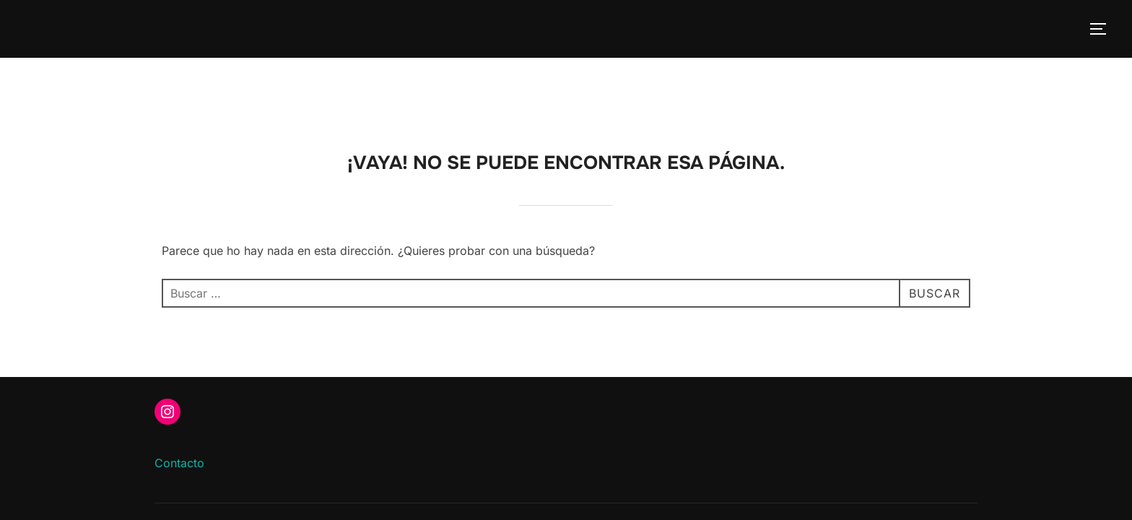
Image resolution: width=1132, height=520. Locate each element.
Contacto (179, 405)
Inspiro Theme (873, 472)
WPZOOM (953, 472)
